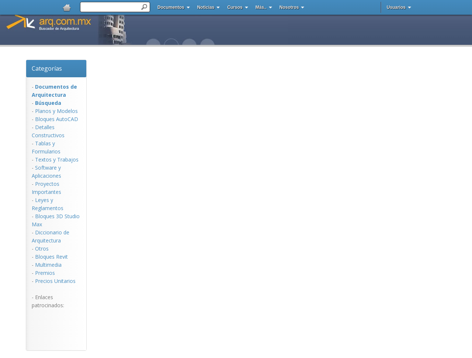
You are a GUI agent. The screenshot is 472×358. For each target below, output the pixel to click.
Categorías (47, 68)
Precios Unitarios (55, 280)
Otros (42, 248)
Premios (45, 272)
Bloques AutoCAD (56, 119)
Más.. (261, 7)
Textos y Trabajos (57, 159)
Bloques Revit (51, 256)
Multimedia (48, 264)
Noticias (206, 7)
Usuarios (396, 7)
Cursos (234, 7)
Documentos (170, 7)
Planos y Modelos (56, 110)
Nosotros (289, 7)
